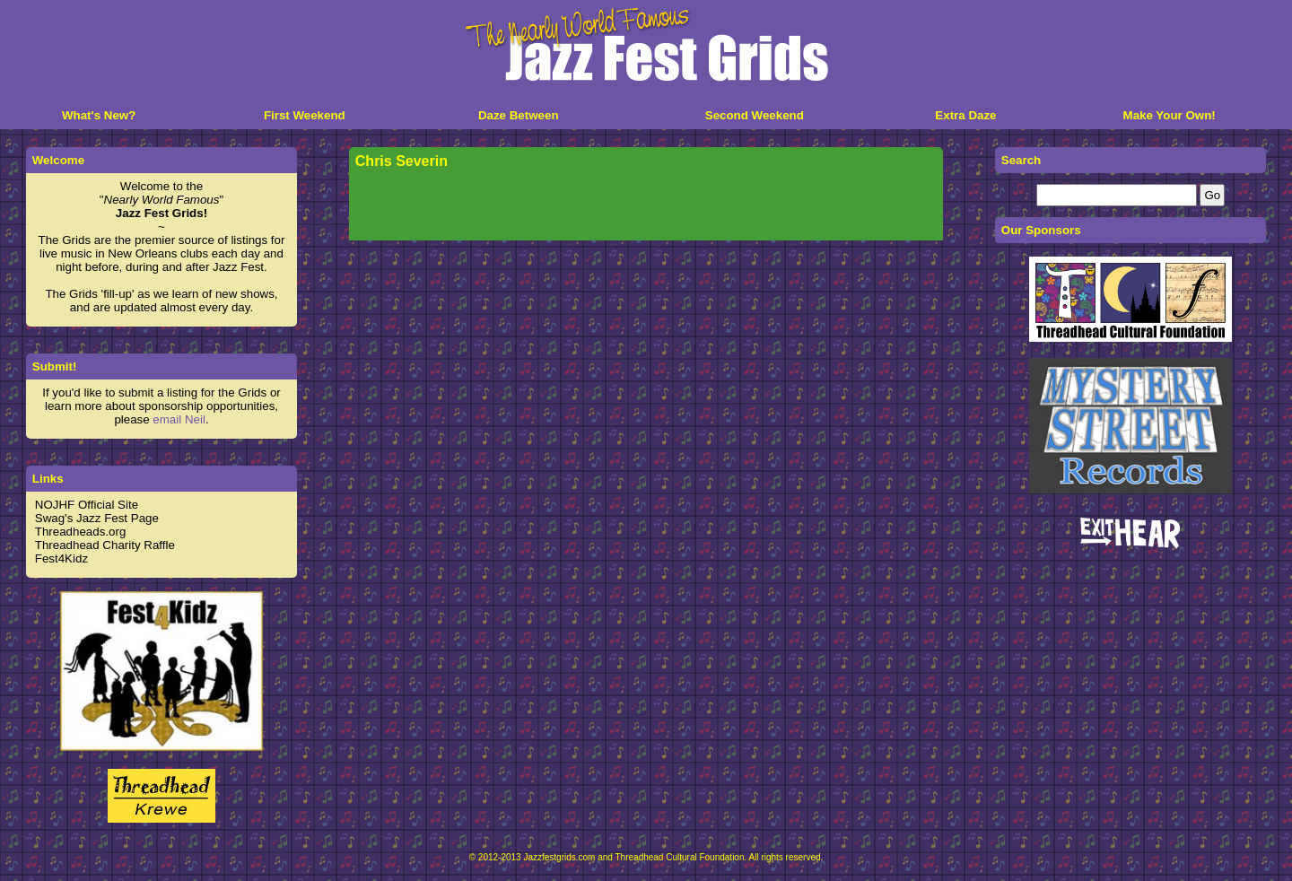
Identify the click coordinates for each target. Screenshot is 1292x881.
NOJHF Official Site (86, 504)
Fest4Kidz (61, 558)
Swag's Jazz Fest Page (97, 518)
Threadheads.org (81, 531)
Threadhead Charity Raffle (105, 545)
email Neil (179, 419)
